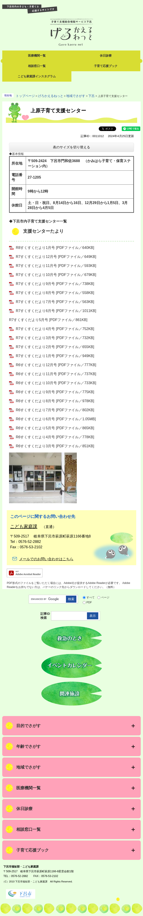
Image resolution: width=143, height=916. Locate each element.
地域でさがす (75, 96)
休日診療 (106, 55)
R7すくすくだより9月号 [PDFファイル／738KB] (55, 284)
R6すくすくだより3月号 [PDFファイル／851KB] (55, 446)
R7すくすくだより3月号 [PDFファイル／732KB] (55, 338)
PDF (89, 602)
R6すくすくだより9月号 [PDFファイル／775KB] (55, 392)
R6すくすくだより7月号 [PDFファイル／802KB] (55, 410)
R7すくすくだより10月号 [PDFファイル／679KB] (56, 275)
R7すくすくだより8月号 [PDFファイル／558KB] (55, 293)
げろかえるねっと (50, 96)
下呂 (91, 96)
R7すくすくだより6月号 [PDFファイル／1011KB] (56, 311)
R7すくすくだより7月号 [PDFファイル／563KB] (55, 302)
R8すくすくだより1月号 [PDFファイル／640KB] (55, 248)
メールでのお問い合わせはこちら (46, 559)
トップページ (25, 96)
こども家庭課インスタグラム (37, 76)
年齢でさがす (28, 746)
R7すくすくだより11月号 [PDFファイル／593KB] (56, 266)
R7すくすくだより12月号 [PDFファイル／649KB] (56, 257)
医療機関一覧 (37, 55)
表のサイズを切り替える (71, 147)
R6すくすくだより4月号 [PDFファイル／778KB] (55, 437)
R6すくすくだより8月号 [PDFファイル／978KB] (55, 401)
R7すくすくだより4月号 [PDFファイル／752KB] (55, 329)
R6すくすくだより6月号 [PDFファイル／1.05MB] (56, 419)
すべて (91, 597)
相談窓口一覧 (37, 66)
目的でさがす (28, 725)
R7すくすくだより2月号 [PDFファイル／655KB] (55, 347)
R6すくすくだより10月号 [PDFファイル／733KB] (56, 383)
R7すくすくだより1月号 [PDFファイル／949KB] (55, 356)
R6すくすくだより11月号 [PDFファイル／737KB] (56, 374)
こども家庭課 (23, 526)
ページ (105, 597)
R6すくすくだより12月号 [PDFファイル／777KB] (56, 365)
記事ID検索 (45, 616)
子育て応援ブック (105, 66)
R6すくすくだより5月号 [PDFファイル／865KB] (55, 428)
